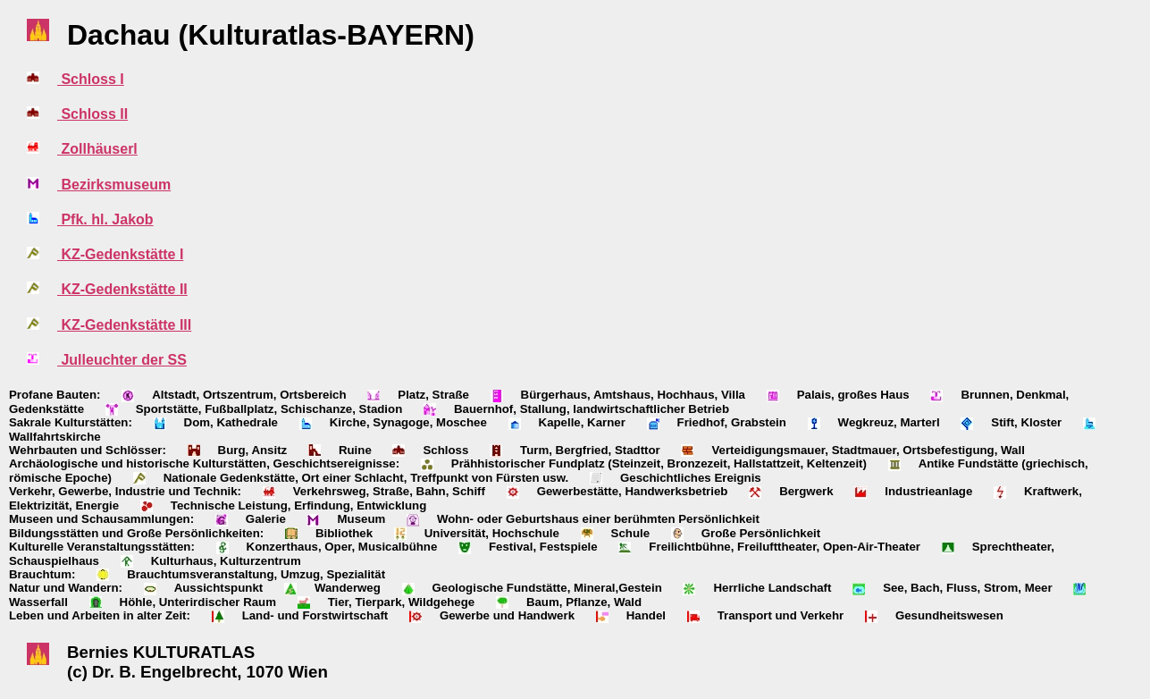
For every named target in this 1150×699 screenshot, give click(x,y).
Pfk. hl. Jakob (105, 219)
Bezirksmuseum (114, 184)
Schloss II (92, 114)
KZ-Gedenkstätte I (120, 254)
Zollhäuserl (97, 148)
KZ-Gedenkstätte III (124, 325)
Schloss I (90, 79)
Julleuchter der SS (122, 359)
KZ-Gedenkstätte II (122, 289)
